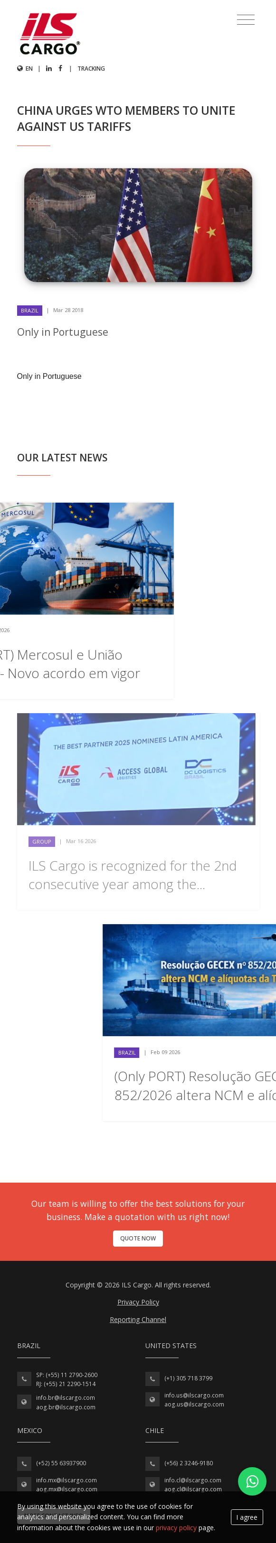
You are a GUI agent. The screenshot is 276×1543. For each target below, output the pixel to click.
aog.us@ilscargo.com (194, 1404)
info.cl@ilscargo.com (192, 1480)
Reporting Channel (138, 1319)
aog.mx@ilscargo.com (66, 1489)
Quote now (138, 1238)
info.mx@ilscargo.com (66, 1480)
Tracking (91, 68)
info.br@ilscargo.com (65, 1398)
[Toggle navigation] (245, 20)
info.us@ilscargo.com (194, 1395)
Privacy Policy (138, 1301)
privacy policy (176, 1527)
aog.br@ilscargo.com (65, 1407)
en (25, 68)
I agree (246, 1517)
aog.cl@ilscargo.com (193, 1489)
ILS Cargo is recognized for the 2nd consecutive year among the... (133, 874)
